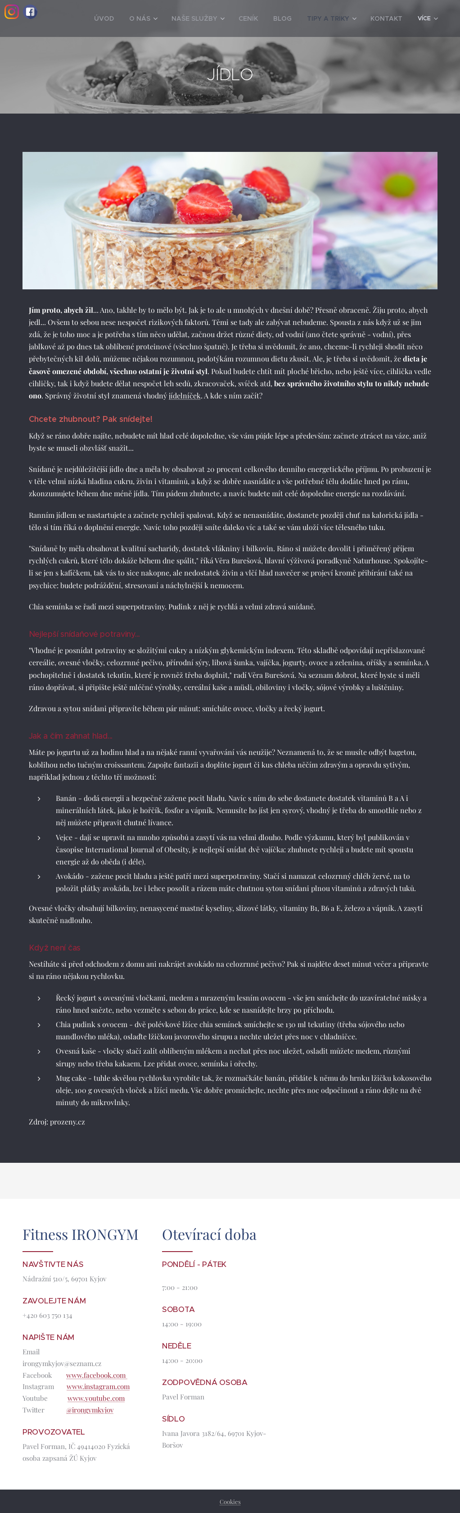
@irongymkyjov (89, 1409)
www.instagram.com (98, 1386)
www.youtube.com (96, 1398)
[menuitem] (129, 18)
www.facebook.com (96, 1374)
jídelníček (185, 395)
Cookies (230, 1501)
